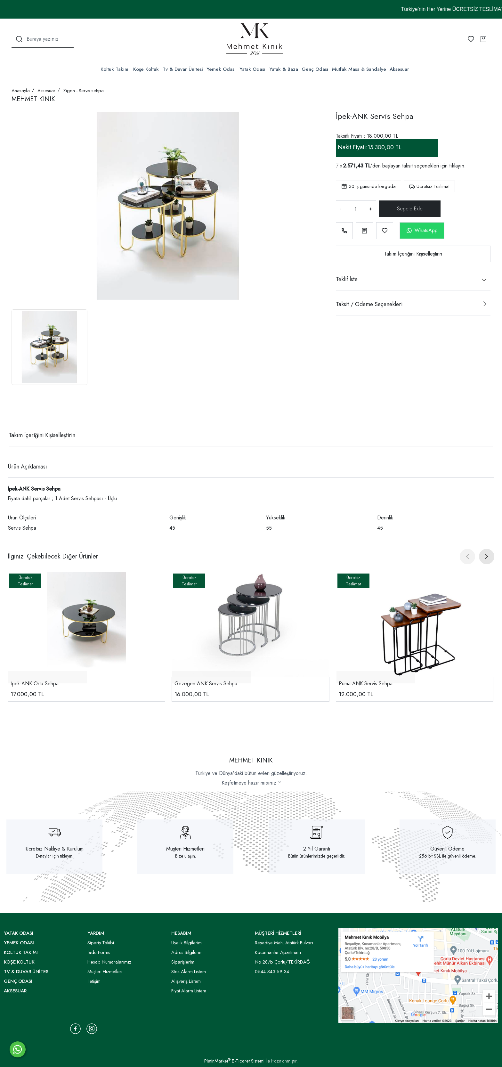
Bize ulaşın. (185, 856)
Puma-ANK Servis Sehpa (366, 683)
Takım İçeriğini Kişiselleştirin (413, 253)
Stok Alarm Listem (188, 971)
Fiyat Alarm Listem (188, 990)
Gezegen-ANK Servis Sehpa (205, 683)
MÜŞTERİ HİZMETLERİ (278, 933)
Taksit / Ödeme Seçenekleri (369, 304)
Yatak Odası (252, 69)
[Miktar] (355, 209)
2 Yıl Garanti (316, 848)
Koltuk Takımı (115, 69)
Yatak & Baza (283, 69)
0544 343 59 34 (272, 971)
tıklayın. (457, 165)
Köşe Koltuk (146, 69)
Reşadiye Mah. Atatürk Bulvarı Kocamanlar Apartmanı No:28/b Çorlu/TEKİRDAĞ (284, 952)
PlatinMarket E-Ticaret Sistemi (234, 1060)
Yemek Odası (221, 69)
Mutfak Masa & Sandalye (359, 69)
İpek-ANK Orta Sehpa (35, 683)
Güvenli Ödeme (447, 848)
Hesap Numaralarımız (109, 961)
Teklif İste (347, 279)
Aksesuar (399, 69)
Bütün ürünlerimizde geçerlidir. (316, 856)
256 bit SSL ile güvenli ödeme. (447, 856)
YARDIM (95, 933)
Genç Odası (315, 69)
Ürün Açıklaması (27, 466)
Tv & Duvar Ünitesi (183, 69)
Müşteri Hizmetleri (185, 848)
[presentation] (467, 556)
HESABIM (181, 933)
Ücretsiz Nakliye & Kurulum (55, 848)
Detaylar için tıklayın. (54, 856)
